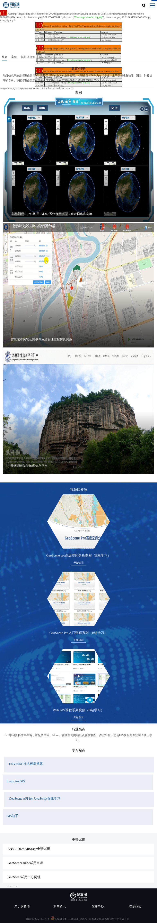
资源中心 (97, 906)
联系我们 (135, 906)
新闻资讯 (59, 906)
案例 (16, 58)
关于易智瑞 (22, 906)
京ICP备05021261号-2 (37, 918)
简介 (6, 58)
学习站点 (46, 58)
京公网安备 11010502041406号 (70, 918)
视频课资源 (30, 58)
